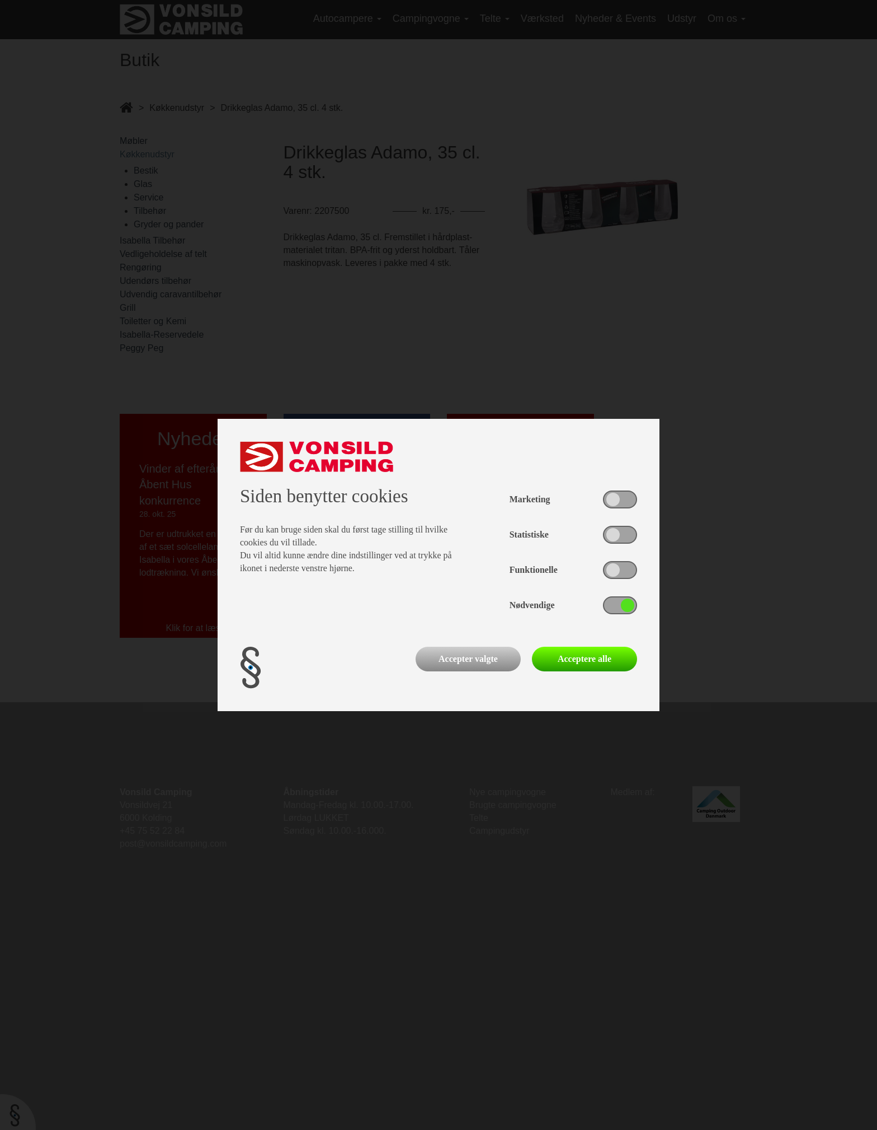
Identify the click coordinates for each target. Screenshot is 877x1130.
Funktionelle (534, 570)
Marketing (530, 499)
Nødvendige (532, 605)
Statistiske (529, 534)
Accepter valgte (468, 659)
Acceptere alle (584, 659)
